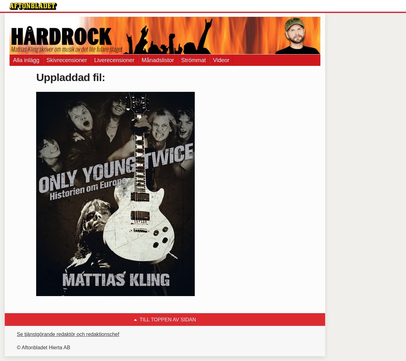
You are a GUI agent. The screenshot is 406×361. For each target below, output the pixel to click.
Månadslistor (158, 60)
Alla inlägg (26, 60)
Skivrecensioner (67, 60)
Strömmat (193, 60)
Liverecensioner (114, 60)
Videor (221, 60)
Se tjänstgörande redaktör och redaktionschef (68, 334)
